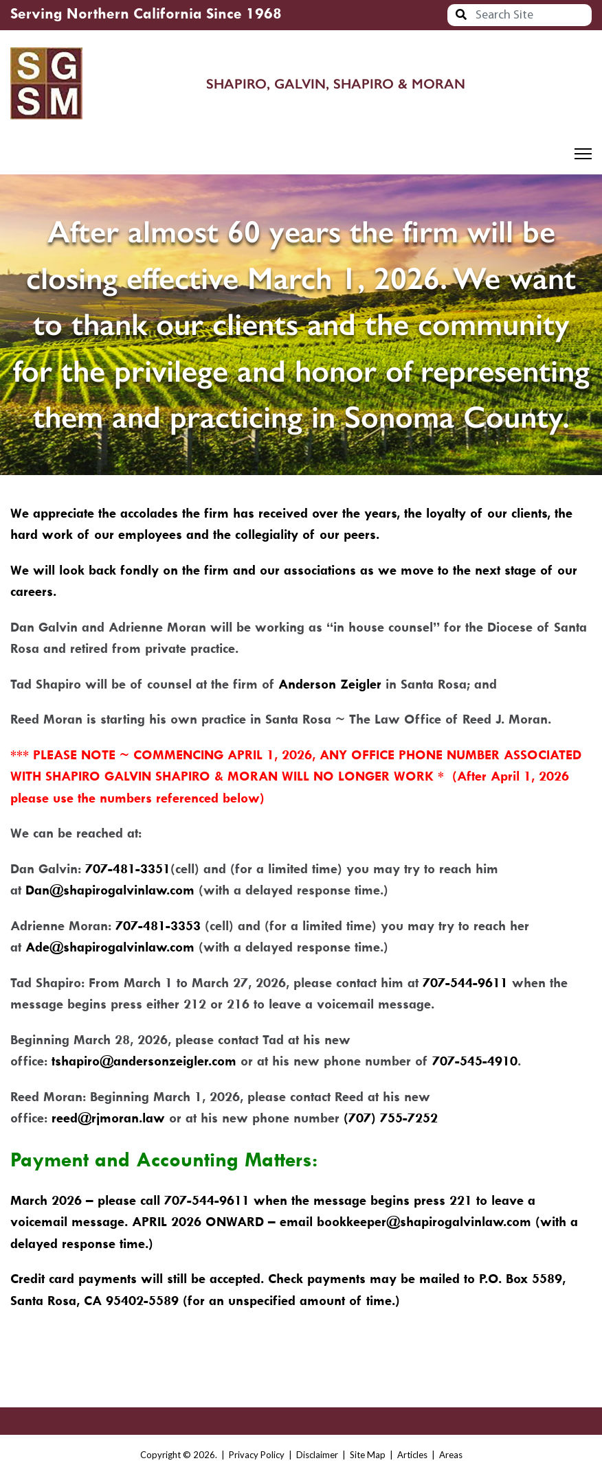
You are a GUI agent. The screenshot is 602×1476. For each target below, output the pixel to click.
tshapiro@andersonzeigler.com (144, 1061)
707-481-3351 (127, 869)
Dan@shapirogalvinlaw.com (109, 890)
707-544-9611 (465, 983)
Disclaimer (317, 1454)
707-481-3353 (158, 926)
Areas (450, 1454)
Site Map (368, 1454)
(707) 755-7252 (391, 1118)
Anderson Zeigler (329, 684)
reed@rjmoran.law (108, 1118)
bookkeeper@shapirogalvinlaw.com (424, 1222)
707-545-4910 (474, 1061)
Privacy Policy (257, 1454)
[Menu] (583, 153)
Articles (412, 1454)
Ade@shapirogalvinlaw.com (109, 947)
